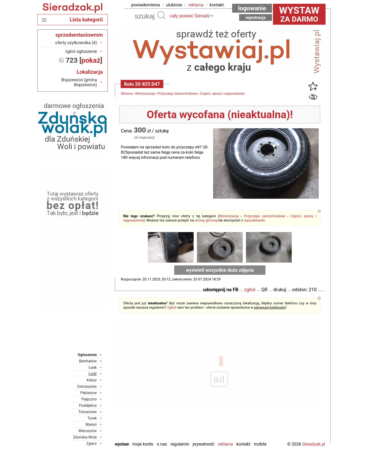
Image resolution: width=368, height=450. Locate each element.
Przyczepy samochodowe (177, 93)
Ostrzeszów (87, 386)
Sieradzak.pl (313, 444)
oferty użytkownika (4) (76, 42)
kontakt (217, 4)
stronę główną (206, 220)
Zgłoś (171, 307)
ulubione (174, 4)
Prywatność (204, 444)
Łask (93, 367)
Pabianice (88, 393)
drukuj (279, 289)
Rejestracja (255, 17)
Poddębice (88, 405)
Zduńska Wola (85, 437)
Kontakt (243, 444)
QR (264, 289)
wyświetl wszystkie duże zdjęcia (220, 270)
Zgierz (91, 443)
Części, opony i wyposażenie (222, 93)
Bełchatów (88, 361)
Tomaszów (87, 412)
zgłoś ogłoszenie (81, 51)
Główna (127, 93)
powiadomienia (145, 4)
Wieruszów (87, 431)
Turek (92, 418)
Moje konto (142, 444)
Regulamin (179, 444)
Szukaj (161, 15)
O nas (162, 444)
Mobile (260, 444)
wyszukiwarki (254, 220)
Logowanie (252, 8)
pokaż (90, 60)
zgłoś (249, 289)
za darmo (299, 14)
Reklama (225, 444)
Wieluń (91, 424)
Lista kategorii (86, 20)
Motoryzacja (145, 93)
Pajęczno (89, 399)
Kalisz (92, 380)
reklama (195, 4)
